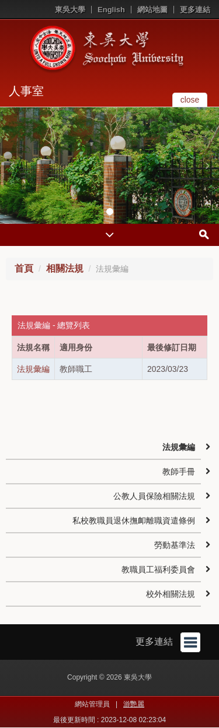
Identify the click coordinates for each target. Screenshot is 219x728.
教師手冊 (178, 471)
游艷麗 (133, 704)
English (111, 9)
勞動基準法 (174, 545)
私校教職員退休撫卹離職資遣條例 (133, 520)
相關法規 (65, 268)
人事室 (26, 91)
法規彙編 (33, 369)
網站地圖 (152, 9)
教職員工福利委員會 (158, 569)
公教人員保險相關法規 (154, 496)
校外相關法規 (170, 594)
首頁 (24, 268)
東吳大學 (70, 9)
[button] (11, 165)
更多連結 (195, 9)
